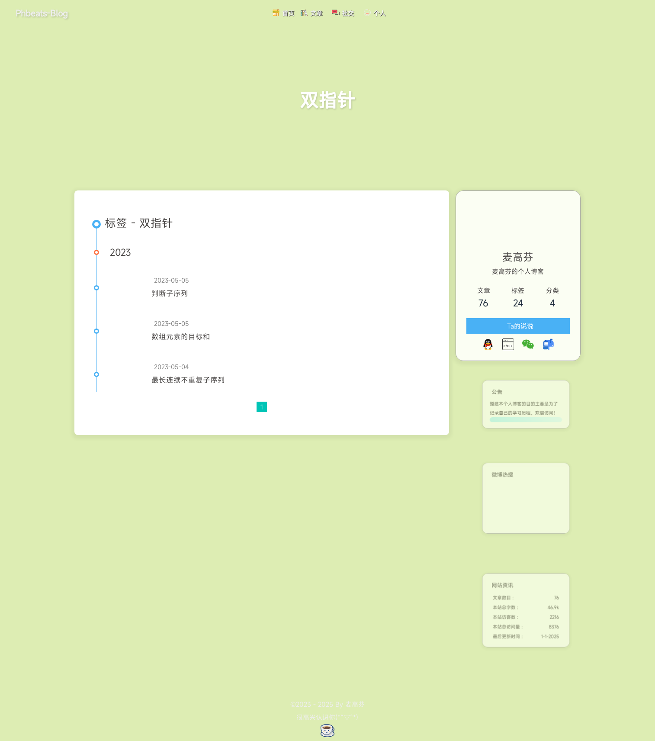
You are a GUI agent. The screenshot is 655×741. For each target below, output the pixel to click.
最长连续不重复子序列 (188, 380)
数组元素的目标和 (180, 337)
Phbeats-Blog (42, 12)
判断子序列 (169, 293)
